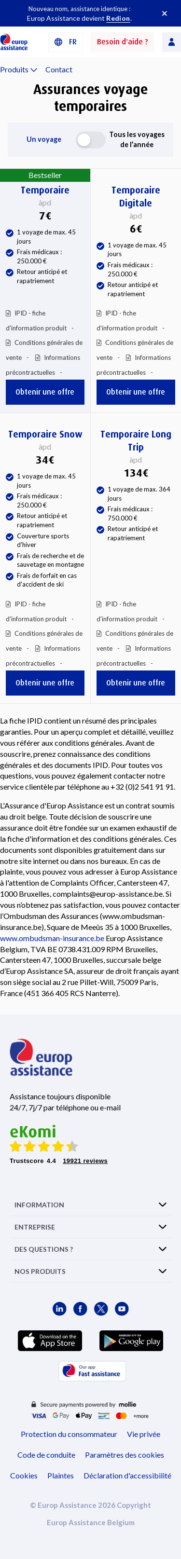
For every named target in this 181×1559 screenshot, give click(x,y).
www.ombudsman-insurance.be (52, 938)
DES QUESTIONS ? (43, 1249)
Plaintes (60, 1475)
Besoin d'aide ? (122, 41)
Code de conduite (46, 1454)
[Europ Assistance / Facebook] (80, 1309)
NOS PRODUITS (40, 1271)
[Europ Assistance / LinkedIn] (60, 1309)
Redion (118, 18)
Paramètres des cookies (124, 1454)
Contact (58, 69)
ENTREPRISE (34, 1227)
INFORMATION (39, 1205)
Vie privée (143, 1433)
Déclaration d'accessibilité (127, 1475)
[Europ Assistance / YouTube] (122, 1309)
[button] (65, 42)
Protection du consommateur (69, 1433)
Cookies (24, 1475)
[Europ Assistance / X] (101, 1309)
